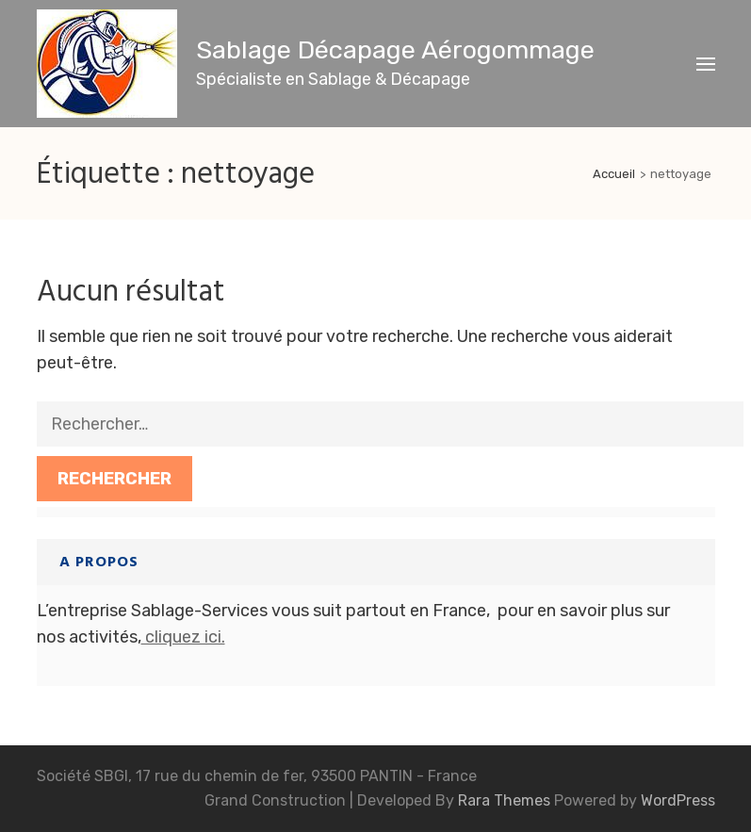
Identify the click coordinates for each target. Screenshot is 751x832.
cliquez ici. (183, 637)
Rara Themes (506, 800)
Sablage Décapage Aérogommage (395, 50)
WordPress (678, 800)
